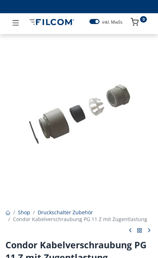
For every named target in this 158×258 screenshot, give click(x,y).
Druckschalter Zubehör (65, 212)
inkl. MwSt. (112, 22)
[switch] (94, 21)
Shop (24, 212)
